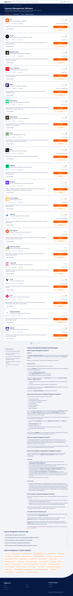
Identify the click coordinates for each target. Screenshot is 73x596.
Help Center (50, 586)
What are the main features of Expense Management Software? (13, 354)
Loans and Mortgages (9, 566)
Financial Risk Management (39, 556)
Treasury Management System (11, 559)
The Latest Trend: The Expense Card (12, 364)
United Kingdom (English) (58, 592)
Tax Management (54, 569)
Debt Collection (8, 556)
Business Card (43, 564)
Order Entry (60, 561)
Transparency (6, 587)
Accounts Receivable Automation (41, 569)
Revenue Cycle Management (33, 572)
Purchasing (49, 556)
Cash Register (16, 556)
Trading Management (28, 569)
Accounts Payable (32, 559)
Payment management (27, 553)
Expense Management (38, 553)
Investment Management (26, 556)
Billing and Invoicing (16, 553)
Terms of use (6, 589)
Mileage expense (8, 569)
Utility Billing (53, 561)
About (27, 584)
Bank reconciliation (32, 566)
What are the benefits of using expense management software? (13, 359)
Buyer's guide (15, 14)
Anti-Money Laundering (16, 564)
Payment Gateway (23, 559)
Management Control (20, 572)
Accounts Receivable (53, 559)
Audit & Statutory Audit (44, 561)
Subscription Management (50, 553)
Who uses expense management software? (13, 356)
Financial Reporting (43, 559)
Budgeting (7, 564)
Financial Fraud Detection (10, 561)
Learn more (60, 27)
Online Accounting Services (31, 561)
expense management (31, 527)
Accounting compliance (59, 556)
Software (27, 586)
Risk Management (62, 553)
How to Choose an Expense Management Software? (13, 362)
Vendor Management (9, 572)
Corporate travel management (54, 564)
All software (7, 14)
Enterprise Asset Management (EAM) (30, 564)
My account (50, 584)
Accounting (7, 553)
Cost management (18, 569)
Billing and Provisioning (21, 566)
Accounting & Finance (10, 5)
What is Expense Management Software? (13, 351)
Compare (61, 30)
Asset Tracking (21, 561)
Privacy (5, 585)
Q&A (22, 14)
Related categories (30, 14)
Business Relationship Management (54, 566)
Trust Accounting (41, 566)
